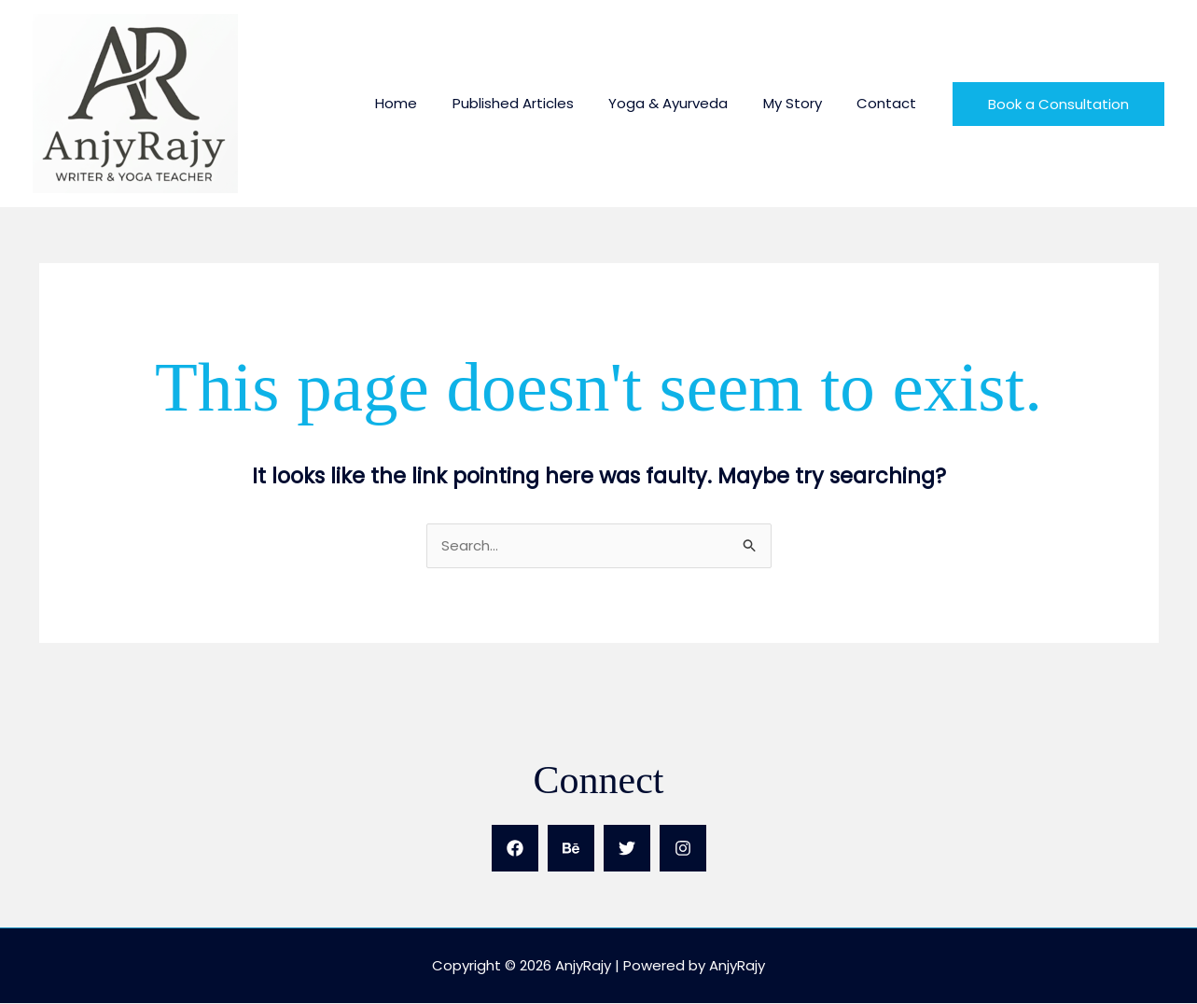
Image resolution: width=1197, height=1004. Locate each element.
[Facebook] (515, 849)
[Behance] (571, 849)
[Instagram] (683, 849)
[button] (1058, 104)
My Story (802, 103)
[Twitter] (627, 849)
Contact (890, 103)
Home (428, 103)
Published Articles (537, 103)
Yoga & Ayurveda (685, 103)
